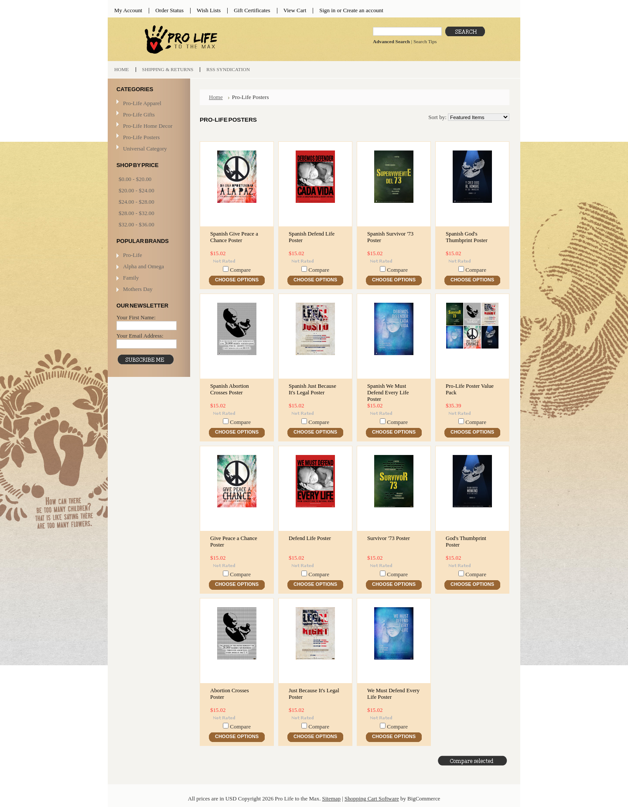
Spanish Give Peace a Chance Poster (234, 237)
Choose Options (237, 279)
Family (131, 277)
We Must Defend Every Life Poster (393, 693)
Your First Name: (136, 317)
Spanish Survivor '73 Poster (390, 237)
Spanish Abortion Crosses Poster (229, 389)
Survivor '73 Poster (388, 538)
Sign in (327, 10)
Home (216, 97)
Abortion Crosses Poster (229, 693)
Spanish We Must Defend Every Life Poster (388, 392)
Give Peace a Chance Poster (233, 541)
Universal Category (145, 148)
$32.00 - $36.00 (136, 224)
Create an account (363, 10)
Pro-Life (132, 255)
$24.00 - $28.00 (136, 201)
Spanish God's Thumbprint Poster (467, 237)
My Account (128, 10)
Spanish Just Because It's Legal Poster (312, 389)
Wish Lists (209, 10)
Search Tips (425, 41)
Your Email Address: (140, 335)
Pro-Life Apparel (147, 103)
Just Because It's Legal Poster (314, 693)
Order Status (169, 10)
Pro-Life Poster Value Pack (470, 389)
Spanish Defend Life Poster (311, 237)
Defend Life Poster (310, 538)
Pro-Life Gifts (147, 115)
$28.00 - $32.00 (136, 213)
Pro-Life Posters (141, 137)
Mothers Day (138, 289)
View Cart (295, 10)
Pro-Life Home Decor (147, 126)
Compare (240, 270)
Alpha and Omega (143, 266)
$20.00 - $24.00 (136, 190)
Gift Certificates (252, 10)
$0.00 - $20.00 (135, 179)
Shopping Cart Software (372, 798)
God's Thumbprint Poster (466, 541)
